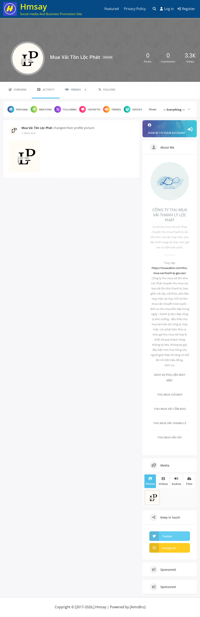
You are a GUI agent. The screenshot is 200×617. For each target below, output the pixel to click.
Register (186, 8)
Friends (76, 89)
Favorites (90, 109)
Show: (153, 109)
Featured (111, 8)
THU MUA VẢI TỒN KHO (170, 409)
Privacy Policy (135, 8)
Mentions (41, 109)
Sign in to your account (169, 129)
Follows (107, 89)
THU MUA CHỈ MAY (170, 394)
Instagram (162, 548)
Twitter (160, 536)
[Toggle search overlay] (154, 9)
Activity (45, 89)
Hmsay (33, 6)
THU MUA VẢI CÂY (169, 437)
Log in (167, 8)
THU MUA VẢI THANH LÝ (169, 423)
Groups (133, 109)
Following (65, 109)
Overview (17, 89)
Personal (17, 109)
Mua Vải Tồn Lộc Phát (37, 128)
